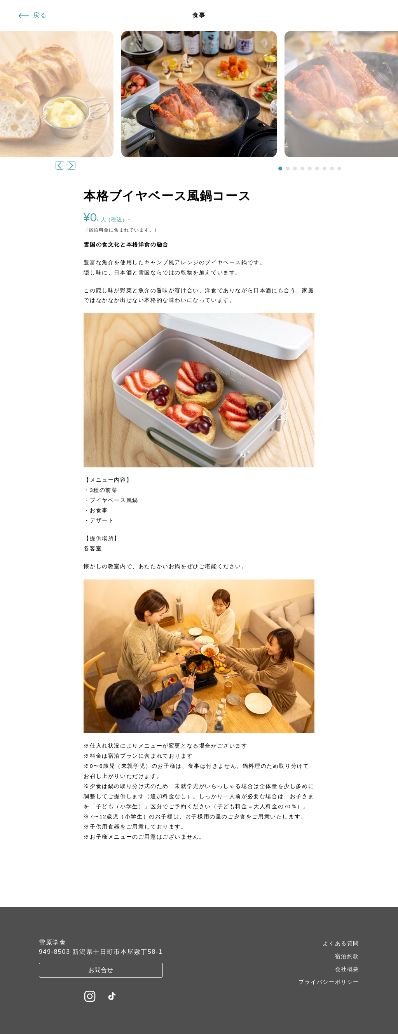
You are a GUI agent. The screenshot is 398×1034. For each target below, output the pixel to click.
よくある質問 (341, 943)
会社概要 (347, 969)
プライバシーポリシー (328, 982)
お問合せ (100, 970)
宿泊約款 (347, 956)
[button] (280, 168)
